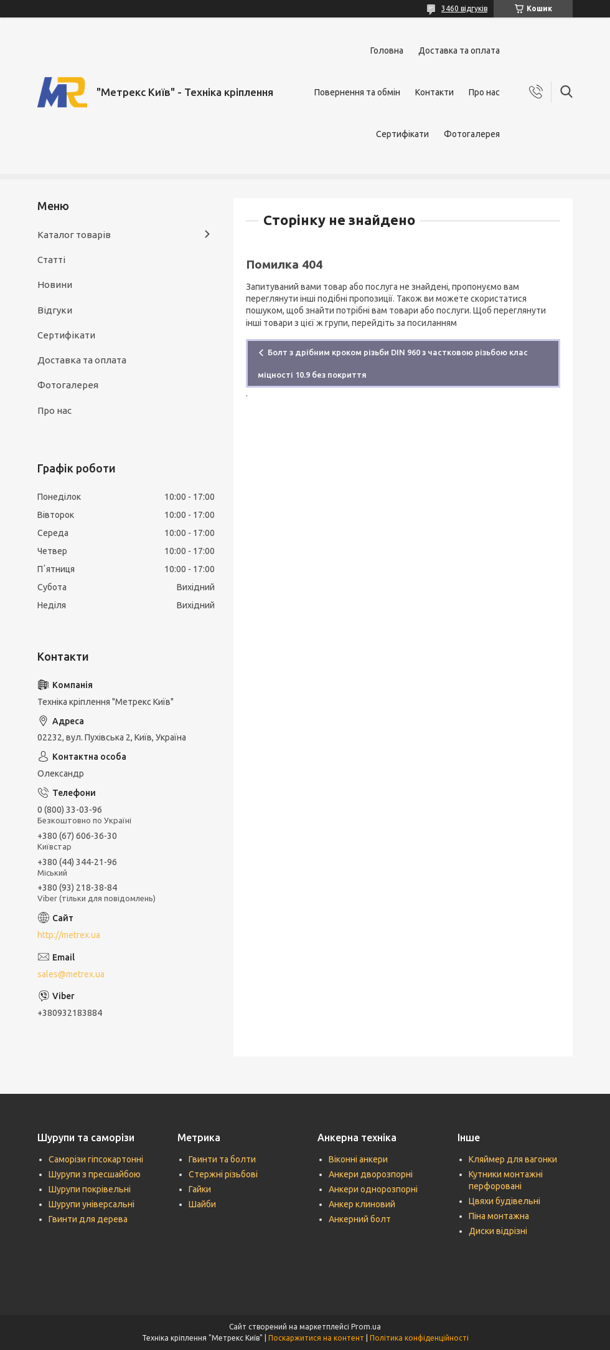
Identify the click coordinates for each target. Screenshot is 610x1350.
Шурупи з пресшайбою (95, 1174)
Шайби (202, 1204)
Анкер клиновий (362, 1204)
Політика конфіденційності (419, 1338)
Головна (386, 50)
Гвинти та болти (222, 1159)
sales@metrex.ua (71, 974)
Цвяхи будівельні (504, 1201)
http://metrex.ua (68, 935)
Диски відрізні (498, 1231)
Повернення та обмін (357, 92)
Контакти (434, 92)
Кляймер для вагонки (513, 1159)
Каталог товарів (74, 234)
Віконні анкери (358, 1159)
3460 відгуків (464, 8)
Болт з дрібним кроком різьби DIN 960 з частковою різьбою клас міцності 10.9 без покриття (393, 363)
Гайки (200, 1189)
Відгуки (54, 310)
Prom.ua (366, 1327)
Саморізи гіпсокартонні (96, 1159)
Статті (51, 259)
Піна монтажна (499, 1216)
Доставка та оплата (459, 50)
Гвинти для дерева (88, 1219)
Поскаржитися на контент (316, 1338)
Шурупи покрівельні (90, 1189)
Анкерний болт (360, 1219)
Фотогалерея (472, 134)
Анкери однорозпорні (373, 1189)
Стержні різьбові (223, 1174)
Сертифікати (402, 134)
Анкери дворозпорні (371, 1174)
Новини (54, 284)
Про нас (484, 92)
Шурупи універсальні (91, 1204)
